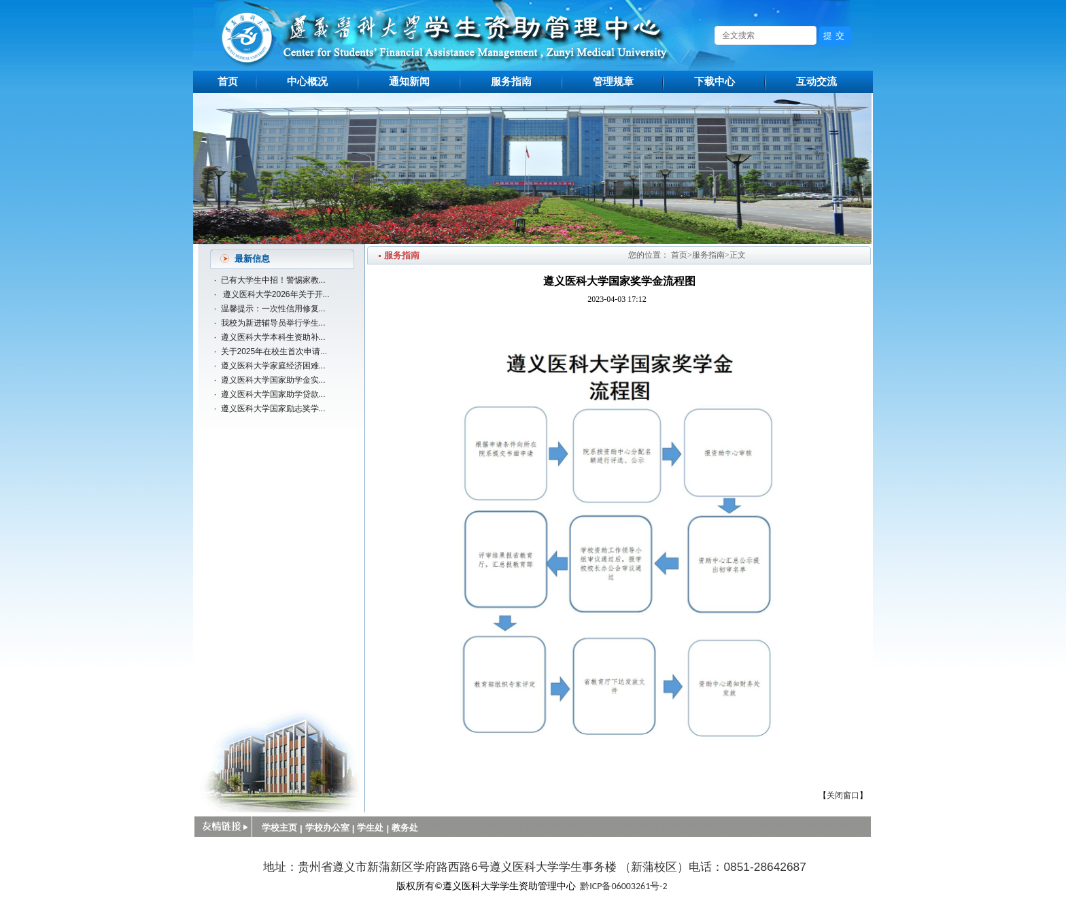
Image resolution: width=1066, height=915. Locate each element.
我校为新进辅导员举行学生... (273, 323)
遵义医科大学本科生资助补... (273, 337)
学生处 (370, 828)
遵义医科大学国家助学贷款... (273, 394)
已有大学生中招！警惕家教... (273, 280)
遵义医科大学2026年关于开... (275, 294)
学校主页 (279, 828)
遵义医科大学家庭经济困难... (273, 365)
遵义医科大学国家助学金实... (273, 380)
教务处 (405, 828)
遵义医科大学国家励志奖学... (273, 408)
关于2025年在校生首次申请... (274, 351)
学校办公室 (327, 828)
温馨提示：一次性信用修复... (273, 308)
